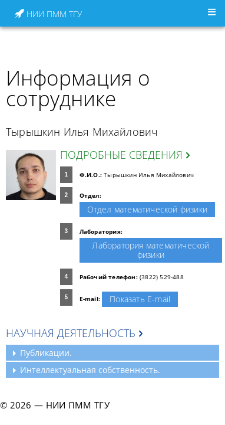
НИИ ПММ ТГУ (48, 13)
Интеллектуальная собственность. (90, 369)
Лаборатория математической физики (150, 250)
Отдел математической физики (147, 209)
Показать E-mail (140, 299)
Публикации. (46, 352)
